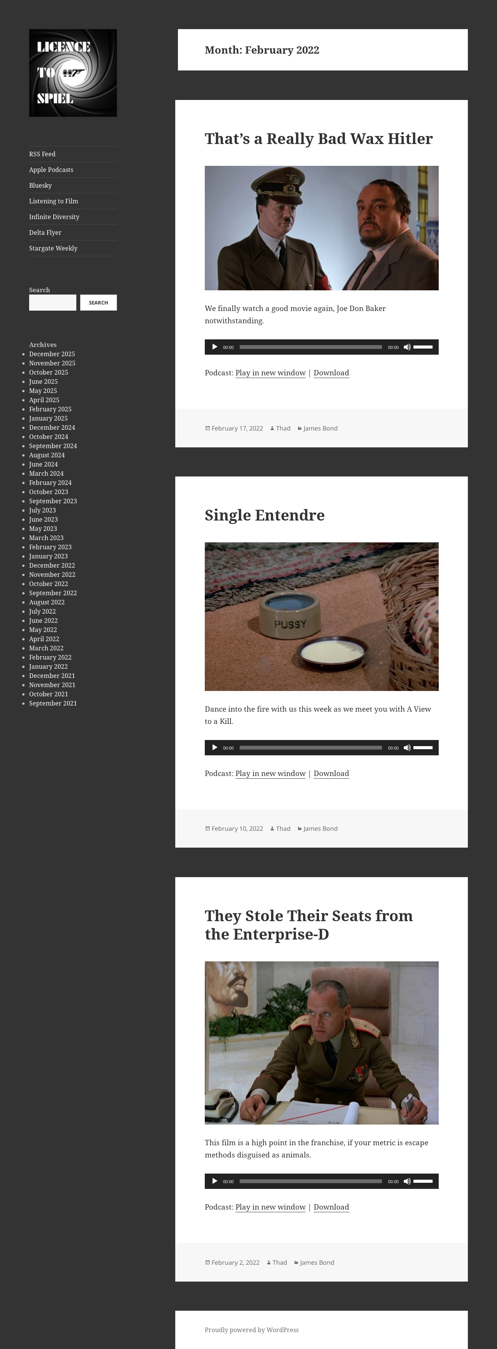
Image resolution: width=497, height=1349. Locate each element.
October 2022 (48, 584)
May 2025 (43, 390)
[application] (322, 347)
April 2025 (44, 400)
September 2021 (53, 703)
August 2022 (47, 602)
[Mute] (407, 347)
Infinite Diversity (54, 217)
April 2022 (44, 639)
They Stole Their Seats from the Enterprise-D (309, 924)
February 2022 (50, 657)
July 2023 (42, 510)
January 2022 (48, 666)
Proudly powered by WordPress (252, 1330)
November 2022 (52, 574)
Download (331, 373)
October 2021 (48, 694)
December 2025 (52, 354)
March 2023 (46, 538)
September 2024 (53, 446)
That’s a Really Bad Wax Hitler (319, 138)
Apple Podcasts (51, 169)
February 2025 (50, 409)
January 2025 (48, 418)
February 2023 (50, 547)
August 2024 (47, 455)
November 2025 (52, 363)
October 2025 (48, 372)
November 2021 (52, 685)
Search (39, 290)
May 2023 (43, 528)
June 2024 (43, 464)
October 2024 (48, 436)
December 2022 (52, 565)
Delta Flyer (45, 232)
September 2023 (53, 501)
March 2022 (46, 648)
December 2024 (52, 427)
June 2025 (43, 381)
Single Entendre (265, 514)
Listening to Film (53, 201)
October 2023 (48, 492)
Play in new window (270, 373)
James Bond (321, 428)
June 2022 (43, 620)
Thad (283, 428)
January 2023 (48, 556)
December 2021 (52, 675)
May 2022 (43, 629)
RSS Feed (42, 154)
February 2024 (50, 482)
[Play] (215, 347)
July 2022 (42, 611)
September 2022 (53, 593)
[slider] (311, 347)
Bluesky (40, 185)
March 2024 (46, 473)
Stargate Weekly (53, 248)
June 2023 (43, 519)
